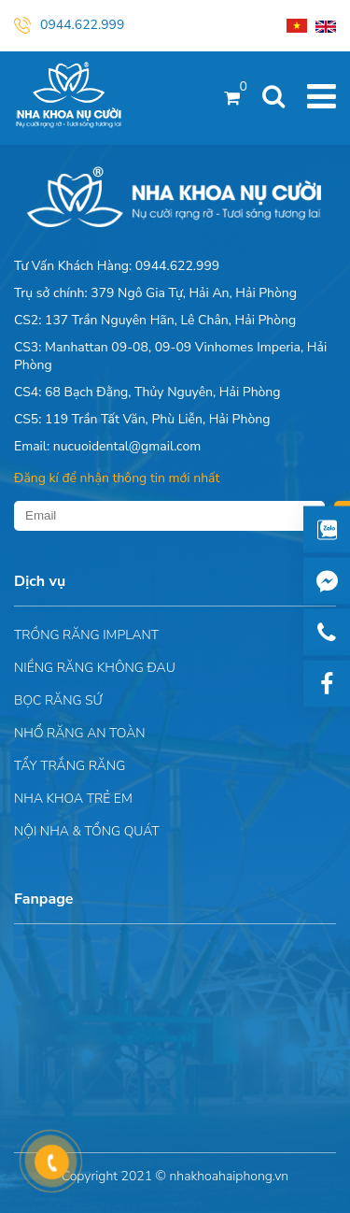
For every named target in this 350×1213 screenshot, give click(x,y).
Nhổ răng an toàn (80, 733)
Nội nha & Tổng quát (87, 831)
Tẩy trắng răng (69, 766)
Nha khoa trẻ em (73, 798)
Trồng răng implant (86, 635)
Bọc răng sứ (58, 700)
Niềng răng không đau (94, 668)
